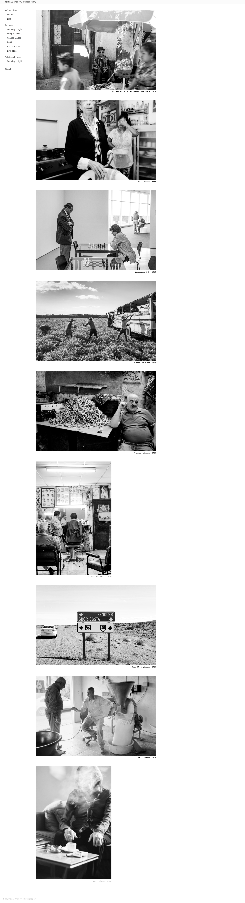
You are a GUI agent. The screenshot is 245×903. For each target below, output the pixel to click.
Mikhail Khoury (13, 2)
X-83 (9, 42)
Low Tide (11, 51)
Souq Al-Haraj (14, 33)
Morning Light (14, 29)
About (8, 69)
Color (10, 14)
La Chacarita (14, 46)
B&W (9, 19)
